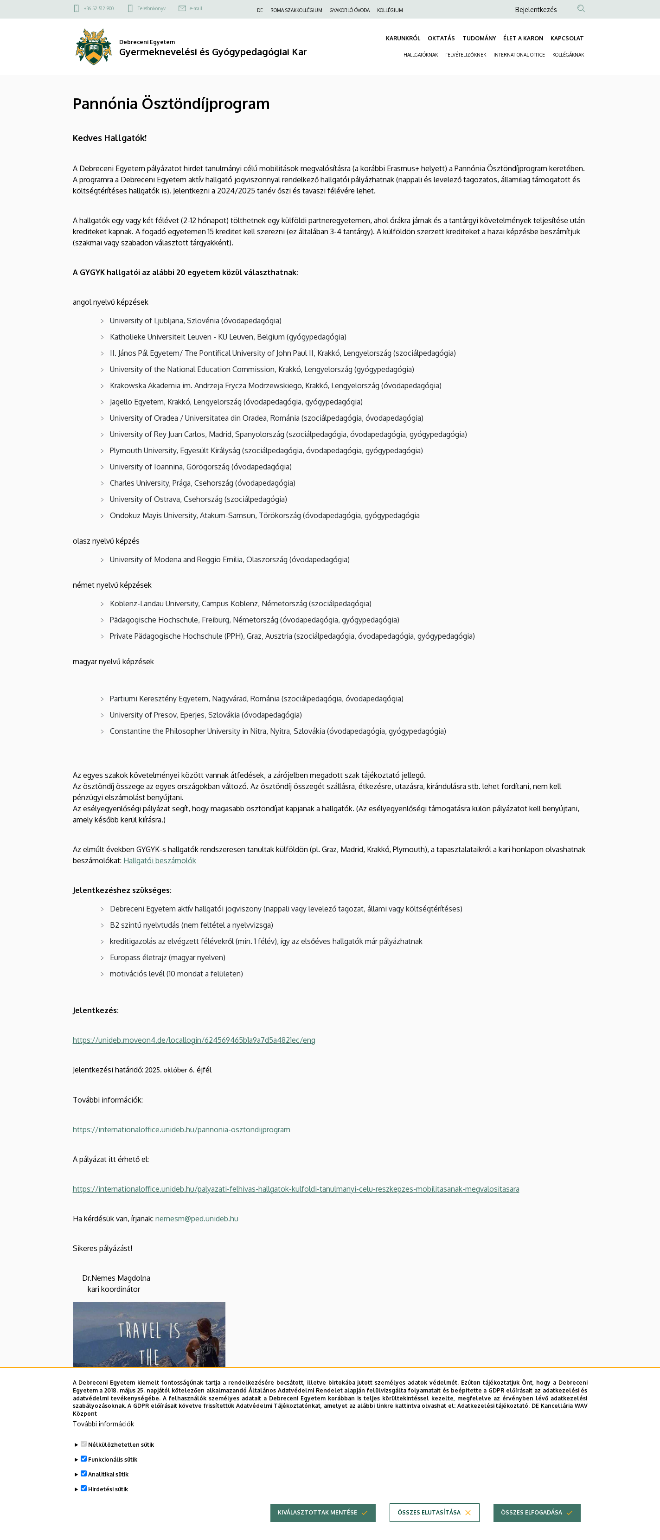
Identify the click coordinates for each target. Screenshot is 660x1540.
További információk (103, 1440)
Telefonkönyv (152, 8)
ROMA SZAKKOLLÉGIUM (296, 10)
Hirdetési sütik (108, 1505)
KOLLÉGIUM (390, 10)
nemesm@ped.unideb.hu (196, 1218)
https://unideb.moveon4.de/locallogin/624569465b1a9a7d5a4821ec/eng (194, 1040)
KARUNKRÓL (403, 38)
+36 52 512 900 (99, 8)
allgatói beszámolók (162, 860)
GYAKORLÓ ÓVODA (350, 10)
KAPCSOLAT (567, 38)
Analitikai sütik (108, 1490)
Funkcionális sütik (112, 1475)
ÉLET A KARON (523, 38)
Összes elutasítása (429, 1528)
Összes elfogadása (531, 1528)
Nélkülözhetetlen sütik (121, 1460)
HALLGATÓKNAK (421, 55)
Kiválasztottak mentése (317, 1528)
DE (260, 10)
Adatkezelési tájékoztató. (493, 1421)
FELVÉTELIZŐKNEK (465, 55)
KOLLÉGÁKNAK (568, 55)
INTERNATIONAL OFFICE (519, 55)
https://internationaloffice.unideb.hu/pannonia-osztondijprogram (181, 1129)
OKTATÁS (441, 38)
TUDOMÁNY (479, 38)
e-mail (196, 8)
